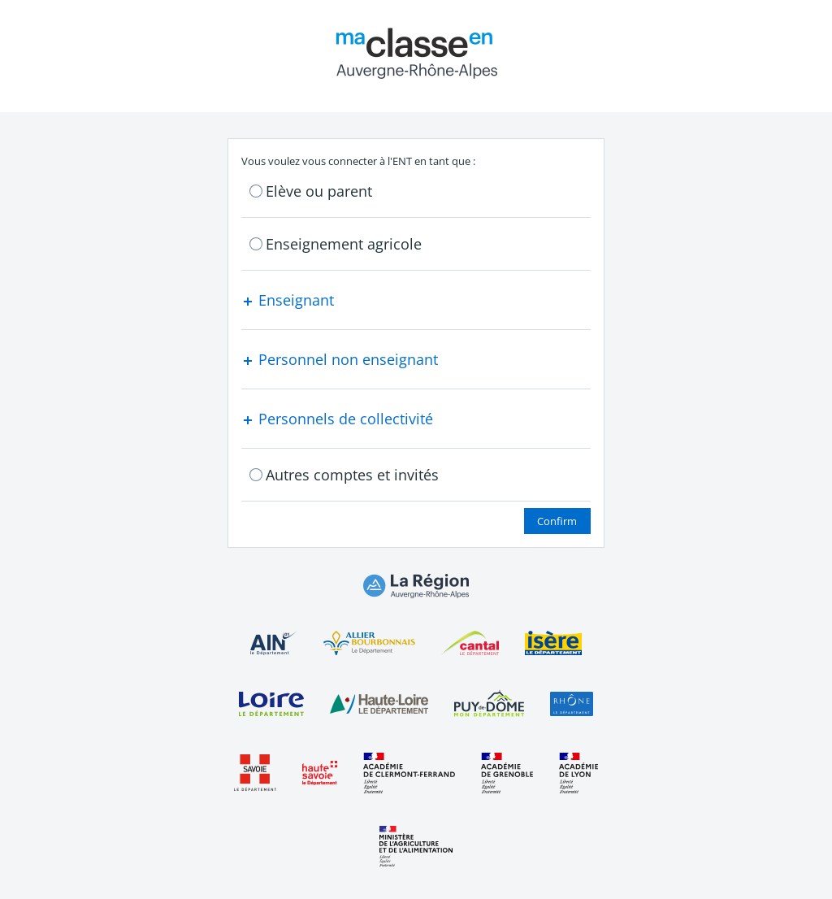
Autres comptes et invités (352, 474)
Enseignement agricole (344, 244)
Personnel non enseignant (339, 359)
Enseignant (287, 300)
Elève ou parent (319, 191)
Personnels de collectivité (337, 418)
